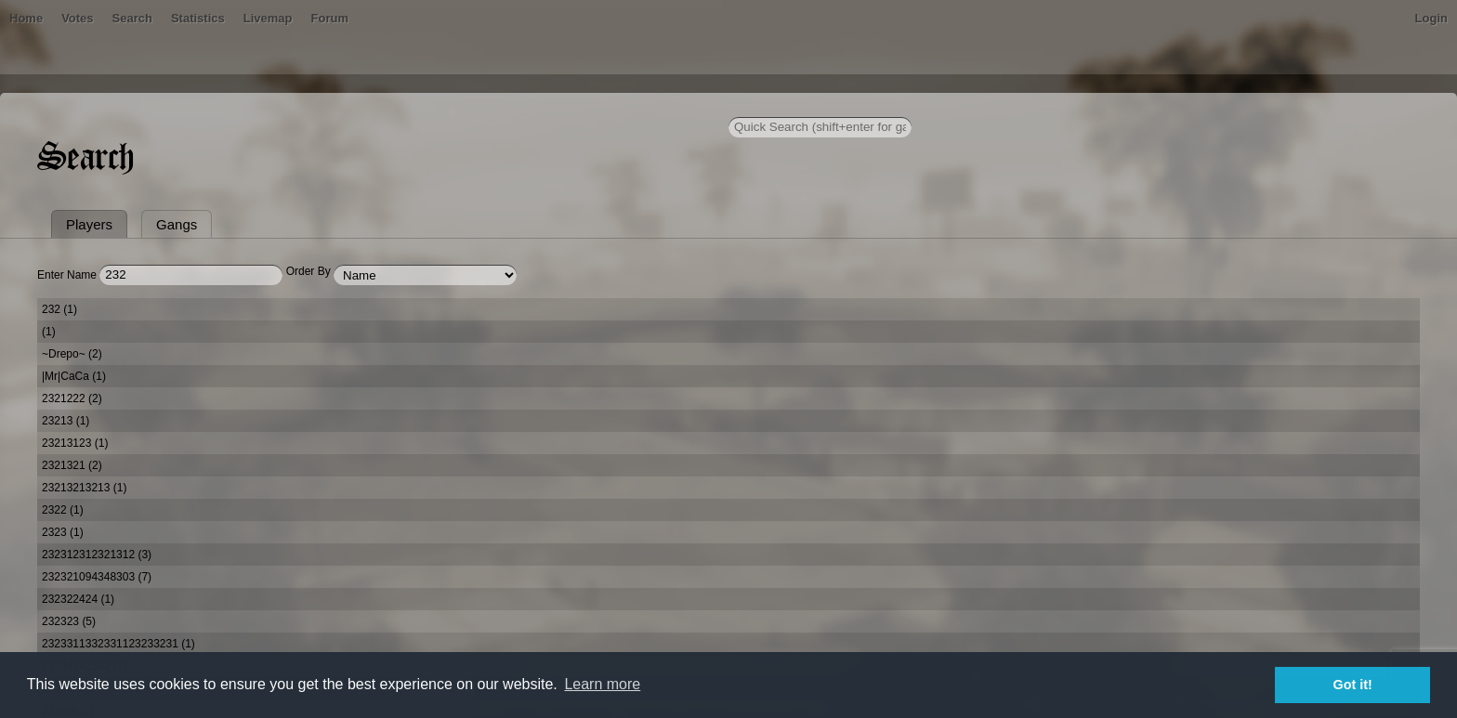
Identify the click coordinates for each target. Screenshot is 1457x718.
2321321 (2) (72, 465)
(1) (49, 331)
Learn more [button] (602, 684)
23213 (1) (65, 420)
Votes (77, 18)
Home (26, 18)
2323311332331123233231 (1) (118, 643)
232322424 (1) (78, 599)
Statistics (198, 18)
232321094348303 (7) (96, 576)
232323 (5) (69, 621)
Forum (329, 18)
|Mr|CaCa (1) (74, 376)
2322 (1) (63, 509)
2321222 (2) (72, 398)
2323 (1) (63, 532)
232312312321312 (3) (96, 554)
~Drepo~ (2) (72, 353)
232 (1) (59, 309)
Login (1431, 18)
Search (132, 18)
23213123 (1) (75, 443)
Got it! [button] (1352, 684)
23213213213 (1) (84, 487)
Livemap (268, 18)
